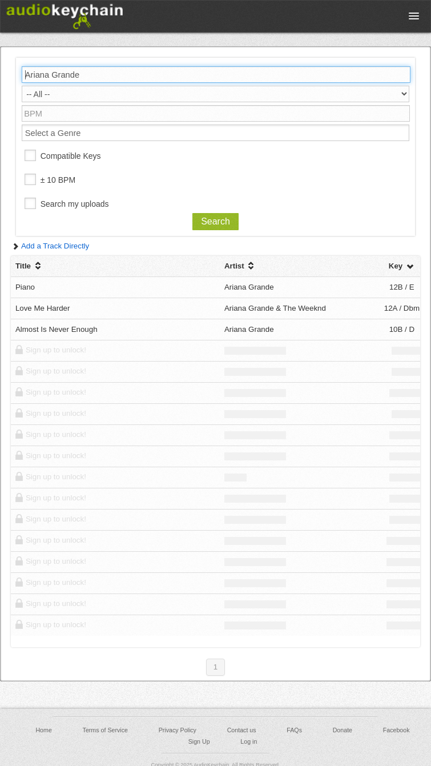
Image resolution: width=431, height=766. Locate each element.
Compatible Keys (71, 156)
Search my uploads (75, 203)
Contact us (241, 730)
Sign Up (199, 741)
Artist (240, 266)
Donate (342, 730)
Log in (248, 741)
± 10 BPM (58, 180)
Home (43, 730)
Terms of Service (105, 730)
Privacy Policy (177, 730)
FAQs (294, 730)
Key (402, 266)
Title (29, 266)
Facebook (396, 730)
